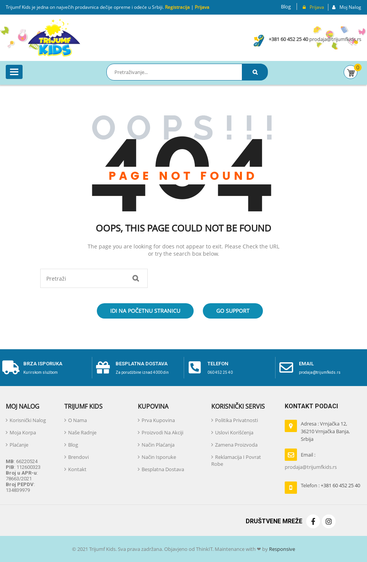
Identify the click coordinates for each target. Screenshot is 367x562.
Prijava (202, 7)
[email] (286, 368)
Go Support (233, 310)
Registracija (177, 7)
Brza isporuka (42, 363)
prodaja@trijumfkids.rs (335, 39)
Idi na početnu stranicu (145, 310)
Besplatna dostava (142, 363)
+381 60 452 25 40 (288, 39)
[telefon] (195, 368)
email (306, 363)
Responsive (281, 549)
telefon (217, 363)
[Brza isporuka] (11, 368)
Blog (286, 6)
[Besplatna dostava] (103, 368)
